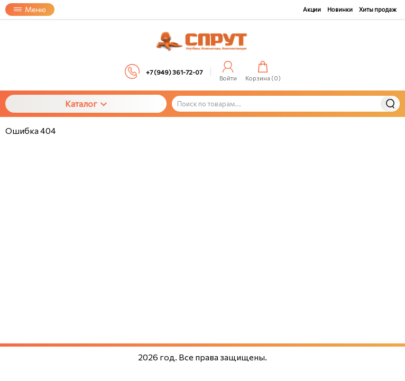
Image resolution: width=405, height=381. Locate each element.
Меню (30, 9)
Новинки (340, 9)
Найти (390, 103)
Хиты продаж (378, 9)
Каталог (86, 103)
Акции (312, 9)
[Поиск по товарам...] (286, 104)
